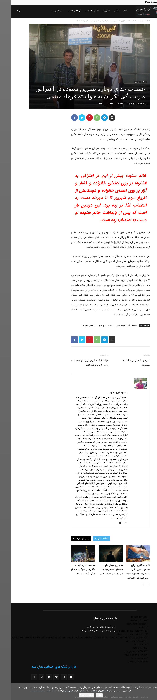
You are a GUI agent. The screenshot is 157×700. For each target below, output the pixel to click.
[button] (7, 11)
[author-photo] (128, 388)
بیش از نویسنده (69, 538)
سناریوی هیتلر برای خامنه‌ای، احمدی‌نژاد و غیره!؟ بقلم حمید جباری (100, 569)
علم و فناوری (46, 11)
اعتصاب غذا (121, 325)
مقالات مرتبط (90, 538)
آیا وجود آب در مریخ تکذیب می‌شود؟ (124, 362)
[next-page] (132, 585)
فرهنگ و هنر (63, 11)
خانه (114, 11)
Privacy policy (75, 695)
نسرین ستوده (77, 325)
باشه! (88, 695)
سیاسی (126, 82)
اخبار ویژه (95, 11)
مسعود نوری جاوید (123, 103)
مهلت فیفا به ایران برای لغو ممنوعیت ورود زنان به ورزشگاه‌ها (78, 362)
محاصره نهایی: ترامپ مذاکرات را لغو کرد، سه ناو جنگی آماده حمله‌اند (72, 569)
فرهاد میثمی (108, 325)
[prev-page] (137, 585)
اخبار (106, 11)
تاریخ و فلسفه (80, 11)
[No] (153, 691)
